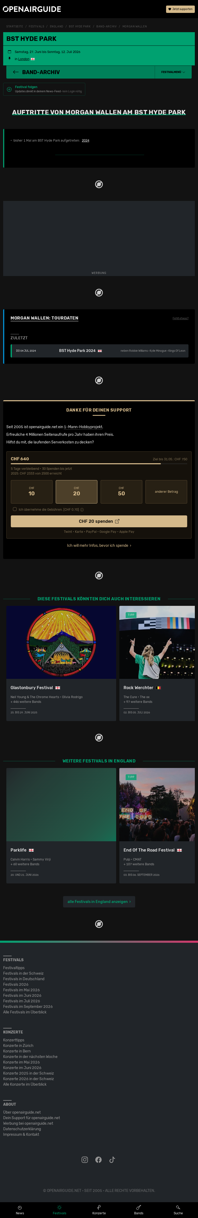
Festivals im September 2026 (28, 1006)
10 (31, 492)
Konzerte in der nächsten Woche (30, 1057)
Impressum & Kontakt (21, 1134)
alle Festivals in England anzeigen (98, 902)
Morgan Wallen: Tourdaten (44, 318)
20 (76, 492)
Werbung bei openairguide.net (28, 1123)
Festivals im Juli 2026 (21, 1001)
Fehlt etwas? (180, 318)
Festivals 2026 (16, 984)
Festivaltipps (14, 968)
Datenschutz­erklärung (22, 1129)
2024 (85, 140)
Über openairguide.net (22, 1112)
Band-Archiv (106, 26)
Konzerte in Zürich (18, 1045)
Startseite (14, 26)
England (56, 26)
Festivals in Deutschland (23, 979)
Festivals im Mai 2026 (21, 990)
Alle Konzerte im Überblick (24, 1084)
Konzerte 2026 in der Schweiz (28, 1079)
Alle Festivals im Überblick (24, 1012)
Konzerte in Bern (17, 1051)
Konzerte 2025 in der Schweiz (28, 1073)
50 (121, 492)
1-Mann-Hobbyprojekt (83, 427)
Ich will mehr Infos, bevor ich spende (97, 545)
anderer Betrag (166, 492)
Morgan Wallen (134, 26)
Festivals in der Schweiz (23, 973)
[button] (173, 72)
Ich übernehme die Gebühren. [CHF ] (49, 509)
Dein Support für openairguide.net (31, 1118)
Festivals (36, 26)
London (23, 59)
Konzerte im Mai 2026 (21, 1062)
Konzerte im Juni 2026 (22, 1068)
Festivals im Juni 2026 (22, 995)
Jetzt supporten (180, 9)
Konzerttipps (13, 1040)
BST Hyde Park (80, 26)
